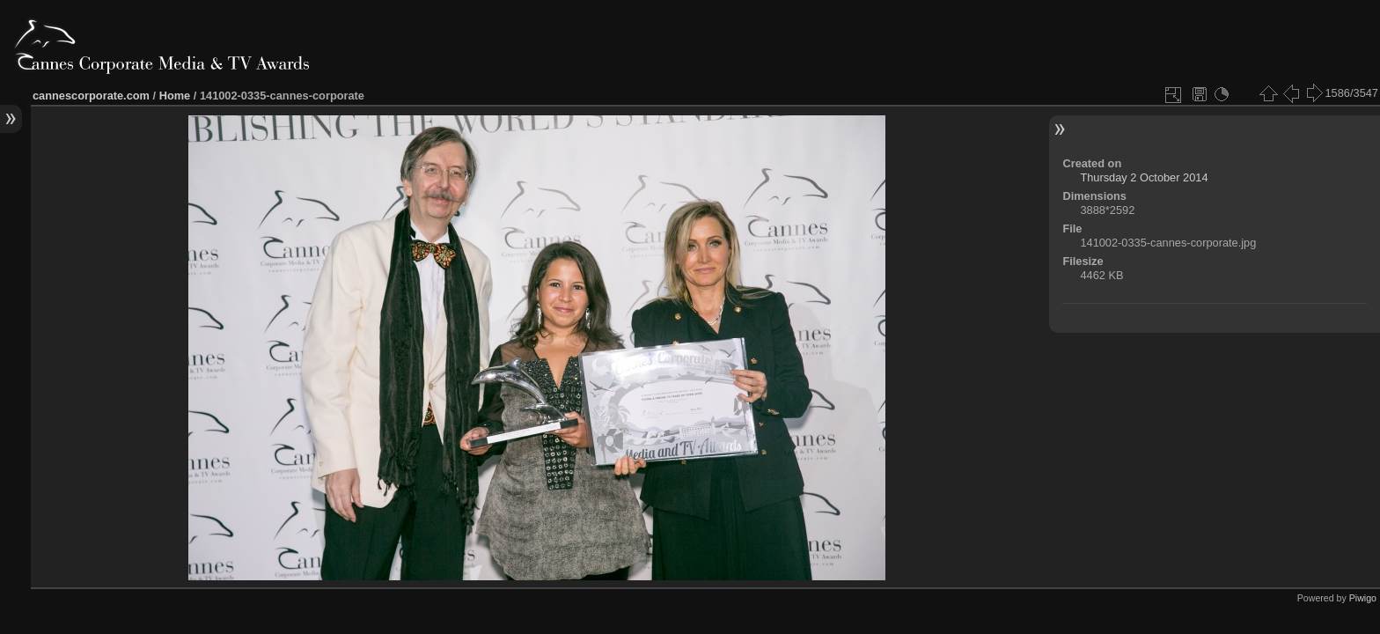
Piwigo (1362, 598)
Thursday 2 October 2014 (1144, 177)
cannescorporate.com (91, 95)
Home (175, 95)
